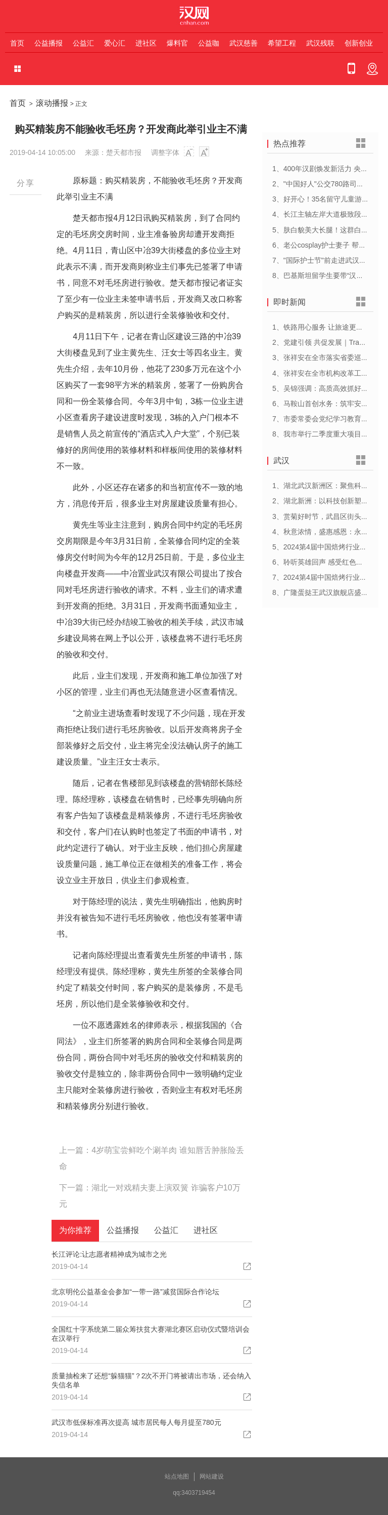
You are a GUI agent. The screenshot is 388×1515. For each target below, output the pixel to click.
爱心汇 (114, 43)
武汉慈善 (243, 43)
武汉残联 (320, 43)
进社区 (146, 43)
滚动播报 (52, 103)
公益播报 (48, 43)
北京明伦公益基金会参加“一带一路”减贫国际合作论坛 (135, 1292)
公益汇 (83, 43)
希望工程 (282, 43)
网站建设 (212, 1476)
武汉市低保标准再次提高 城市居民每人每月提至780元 (136, 1422)
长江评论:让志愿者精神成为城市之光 (109, 1254)
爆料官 (177, 43)
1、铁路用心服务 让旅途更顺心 (321, 327)
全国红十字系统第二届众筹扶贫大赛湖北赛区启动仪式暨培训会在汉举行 (151, 1333)
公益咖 (208, 43)
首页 (17, 43)
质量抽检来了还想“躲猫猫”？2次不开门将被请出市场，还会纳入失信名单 (151, 1380)
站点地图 (177, 1476)
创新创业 (359, 43)
